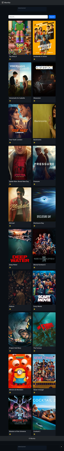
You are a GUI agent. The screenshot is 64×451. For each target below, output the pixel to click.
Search (52, 17)
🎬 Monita (5, 2)
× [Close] (61, 446)
